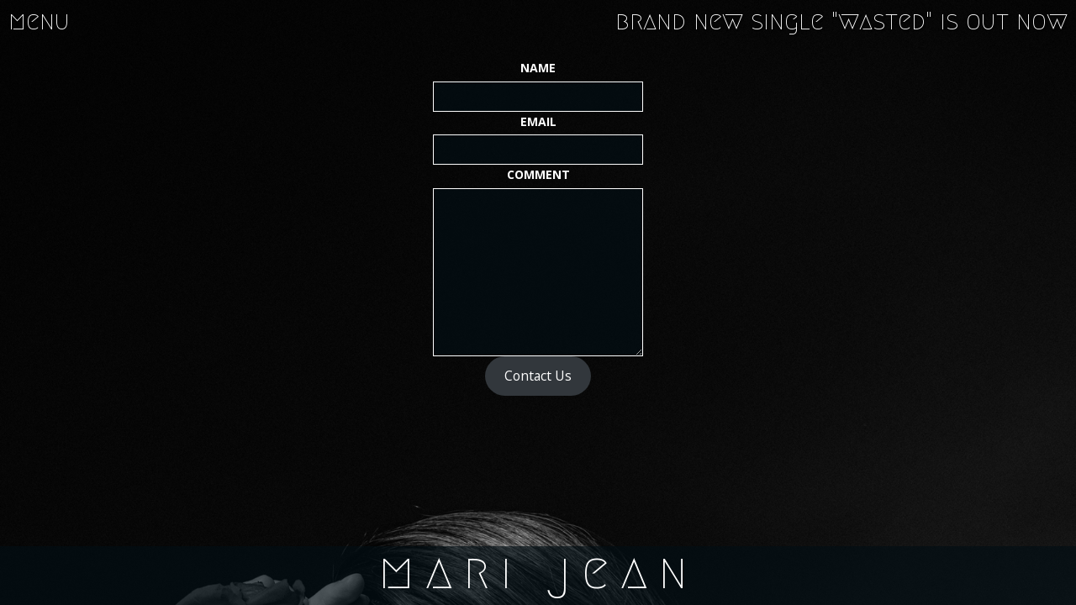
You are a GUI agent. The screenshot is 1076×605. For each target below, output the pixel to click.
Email (538, 121)
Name (538, 68)
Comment (538, 174)
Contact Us (538, 375)
